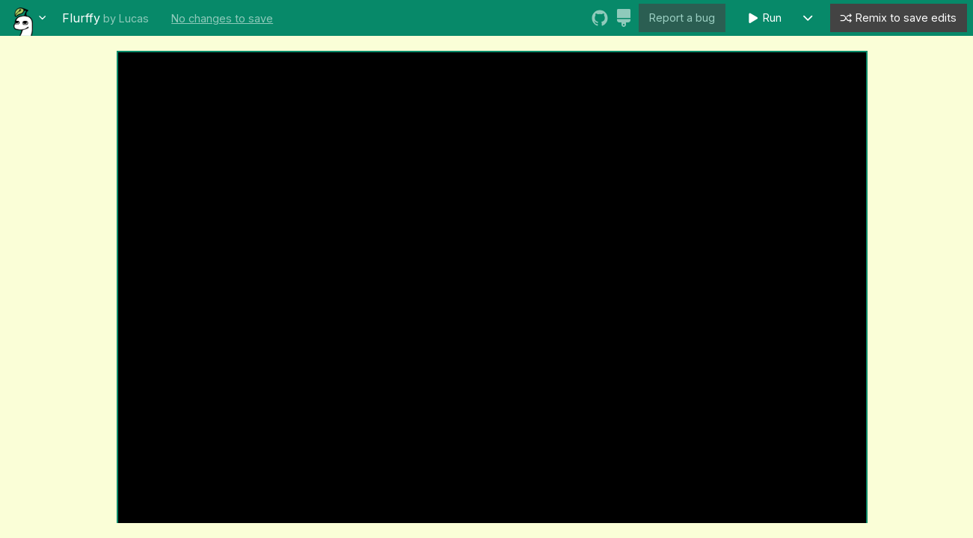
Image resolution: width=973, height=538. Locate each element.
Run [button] (764, 18)
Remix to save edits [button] (897, 18)
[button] (807, 18)
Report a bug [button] (682, 17)
